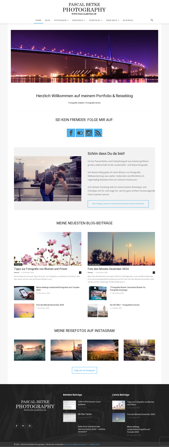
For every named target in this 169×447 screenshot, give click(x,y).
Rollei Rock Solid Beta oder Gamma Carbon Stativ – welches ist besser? (91, 429)
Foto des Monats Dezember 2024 (108, 268)
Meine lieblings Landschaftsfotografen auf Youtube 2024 (138, 429)
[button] (152, 20)
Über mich (112, 20)
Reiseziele (78, 20)
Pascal (16, 272)
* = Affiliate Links (93, 444)
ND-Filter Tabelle (85, 414)
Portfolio (95, 20)
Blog (47, 20)
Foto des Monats (94, 264)
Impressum (69, 444)
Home (38, 20)
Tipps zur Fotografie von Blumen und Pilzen (40, 268)
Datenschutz (80, 444)
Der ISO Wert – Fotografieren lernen (125, 305)
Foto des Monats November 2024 (50, 305)
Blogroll (128, 20)
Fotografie (61, 20)
